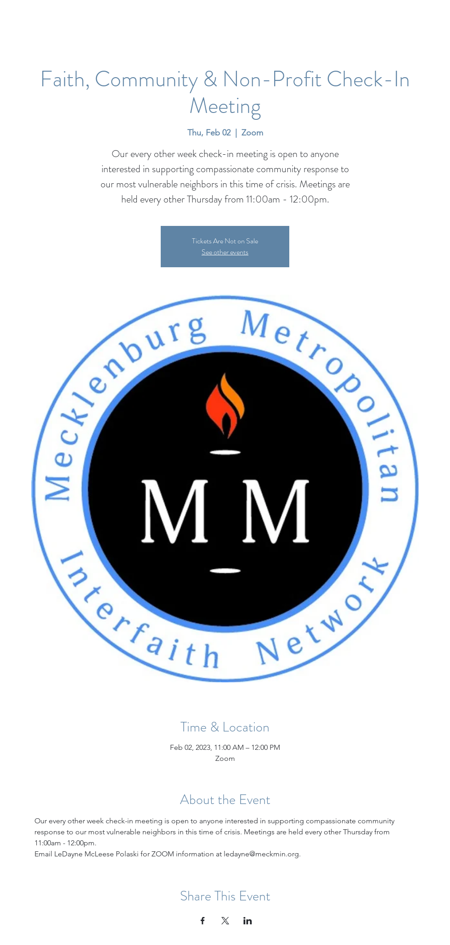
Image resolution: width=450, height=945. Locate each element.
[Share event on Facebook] (202, 920)
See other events (225, 252)
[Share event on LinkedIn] (247, 920)
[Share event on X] (225, 920)
